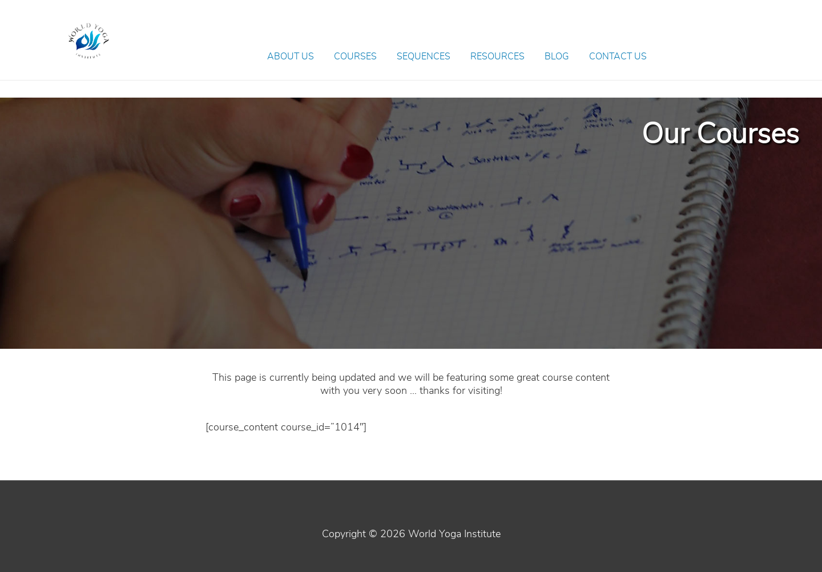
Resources (497, 56)
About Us (290, 56)
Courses (355, 56)
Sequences (423, 56)
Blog (557, 56)
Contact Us (618, 56)
